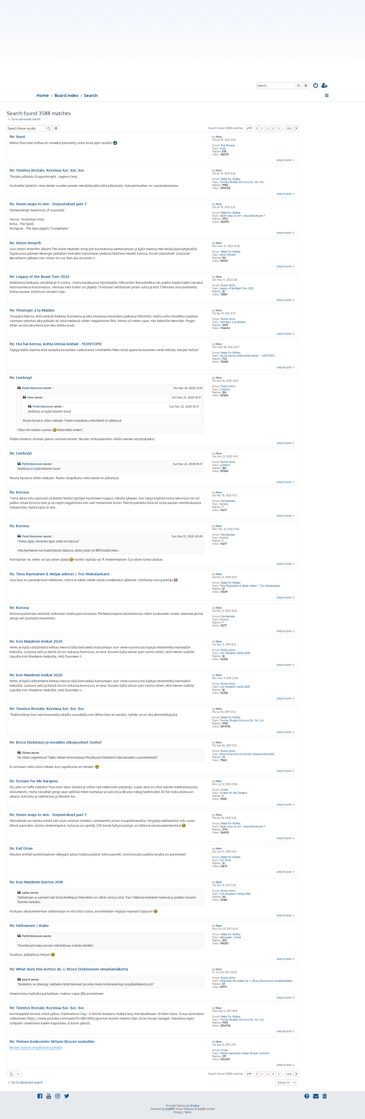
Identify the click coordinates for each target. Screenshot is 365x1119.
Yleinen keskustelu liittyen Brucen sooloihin (245, 1053)
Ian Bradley (192, 1105)
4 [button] (273, 128)
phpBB (169, 1108)
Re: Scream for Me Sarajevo (34, 781)
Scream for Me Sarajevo (233, 792)
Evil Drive (225, 860)
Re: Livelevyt (21, 377)
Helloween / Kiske (230, 937)
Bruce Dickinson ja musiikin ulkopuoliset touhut (247, 754)
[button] (249, 128)
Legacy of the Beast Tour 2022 (236, 288)
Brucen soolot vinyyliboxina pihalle (36, 1047)
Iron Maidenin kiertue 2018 (235, 893)
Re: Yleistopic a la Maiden (32, 310)
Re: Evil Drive (21, 848)
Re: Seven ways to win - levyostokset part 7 (48, 204)
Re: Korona (19, 492)
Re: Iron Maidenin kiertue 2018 (36, 882)
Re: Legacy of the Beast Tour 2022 (39, 276)
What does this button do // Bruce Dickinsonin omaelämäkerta (256, 980)
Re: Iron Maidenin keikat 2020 (36, 641)
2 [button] (262, 128)
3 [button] (267, 128)
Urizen (224, 789)
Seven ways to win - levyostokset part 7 (242, 215)
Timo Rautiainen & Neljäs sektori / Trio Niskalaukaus (250, 585)
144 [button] (288, 128)
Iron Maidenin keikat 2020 (235, 653)
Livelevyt (225, 389)
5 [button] (279, 128)
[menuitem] (315, 86)
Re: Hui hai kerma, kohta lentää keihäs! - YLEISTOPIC (56, 344)
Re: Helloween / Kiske (29, 925)
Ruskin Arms (228, 285)
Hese (219, 136)
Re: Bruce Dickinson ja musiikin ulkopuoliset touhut (56, 742)
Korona (224, 503)
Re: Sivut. (18, 136)
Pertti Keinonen (32, 388)
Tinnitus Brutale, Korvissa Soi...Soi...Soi (242, 182)
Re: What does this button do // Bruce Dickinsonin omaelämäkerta (69, 969)
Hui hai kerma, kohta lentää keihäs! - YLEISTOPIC (247, 355)
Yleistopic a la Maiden (232, 321)
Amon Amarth (227, 254)
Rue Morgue (228, 145)
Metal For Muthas (231, 178)
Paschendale (228, 500)
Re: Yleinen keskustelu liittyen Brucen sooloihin (52, 1041)
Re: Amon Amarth (25, 243)
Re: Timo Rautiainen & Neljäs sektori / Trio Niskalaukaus (60, 574)
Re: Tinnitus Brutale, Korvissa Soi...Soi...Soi (47, 170)
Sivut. (223, 148)
